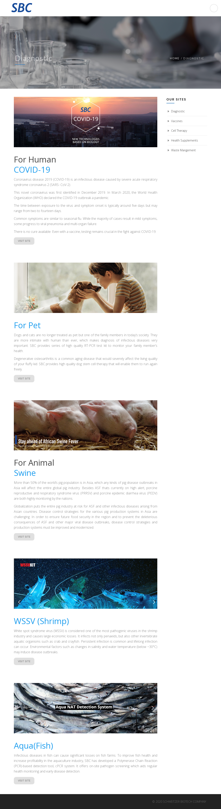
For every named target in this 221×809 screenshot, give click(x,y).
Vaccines (177, 121)
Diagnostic (178, 111)
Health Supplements (184, 140)
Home (174, 58)
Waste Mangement (183, 150)
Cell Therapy (179, 131)
